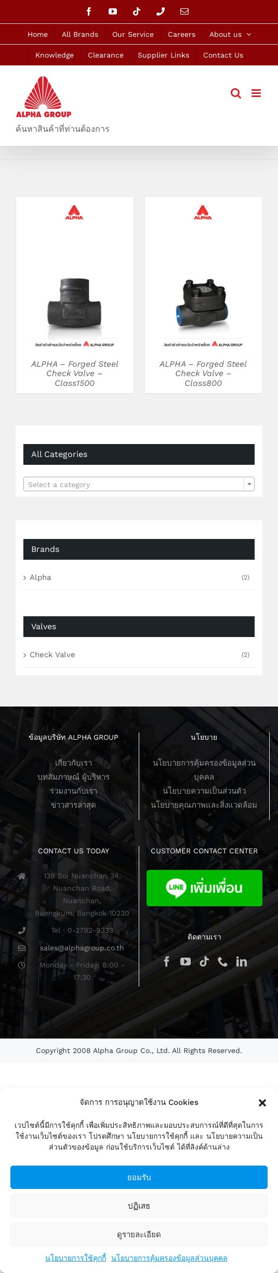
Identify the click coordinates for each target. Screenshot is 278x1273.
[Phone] (223, 962)
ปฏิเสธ (139, 1205)
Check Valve (52, 654)
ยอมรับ (139, 1177)
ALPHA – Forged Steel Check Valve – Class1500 (74, 373)
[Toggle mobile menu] (256, 93)
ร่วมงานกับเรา (73, 791)
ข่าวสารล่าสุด (73, 805)
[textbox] (139, 484)
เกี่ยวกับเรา (73, 763)
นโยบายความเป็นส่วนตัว (204, 791)
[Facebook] (167, 962)
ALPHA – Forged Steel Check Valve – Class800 (203, 373)
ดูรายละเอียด (139, 1234)
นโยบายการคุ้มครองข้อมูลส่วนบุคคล (169, 1258)
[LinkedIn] (241, 962)
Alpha (40, 577)
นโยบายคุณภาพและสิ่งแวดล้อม (204, 805)
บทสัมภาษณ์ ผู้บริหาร (73, 777)
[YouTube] (185, 962)
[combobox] (139, 484)
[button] (262, 1103)
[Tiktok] (204, 962)
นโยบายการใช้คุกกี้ (75, 1258)
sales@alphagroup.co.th (82, 948)
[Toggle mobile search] (236, 93)
